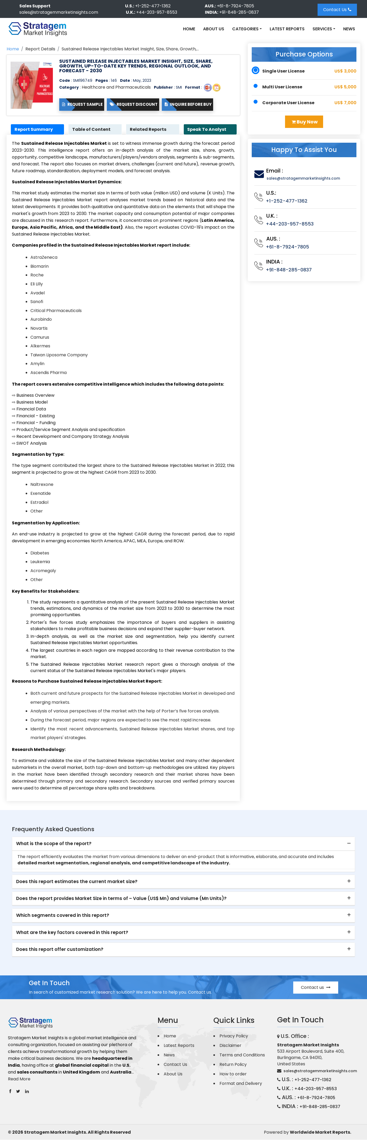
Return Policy (233, 1065)
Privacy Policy (233, 1036)
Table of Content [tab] (92, 129)
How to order (233, 1074)
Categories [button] (245, 29)
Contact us (316, 988)
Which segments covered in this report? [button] (62, 915)
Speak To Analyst (207, 129)
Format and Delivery (240, 1084)
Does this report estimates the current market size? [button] (76, 881)
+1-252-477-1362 (153, 6)
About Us (213, 29)
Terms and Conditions (242, 1055)
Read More (19, 1079)
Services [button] (322, 29)
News (349, 29)
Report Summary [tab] (34, 129)
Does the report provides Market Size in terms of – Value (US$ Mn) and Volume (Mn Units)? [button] (121, 898)
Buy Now (305, 121)
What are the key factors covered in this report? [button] (72, 933)
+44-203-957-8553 (156, 12)
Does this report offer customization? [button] (59, 949)
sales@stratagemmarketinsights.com (58, 12)
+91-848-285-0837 (239, 12)
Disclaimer (230, 1046)
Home (189, 29)
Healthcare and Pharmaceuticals (116, 87)
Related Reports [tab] (148, 129)
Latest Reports (287, 29)
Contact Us (337, 10)
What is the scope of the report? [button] (53, 844)
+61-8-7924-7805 (235, 6)
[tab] (183, 844)
